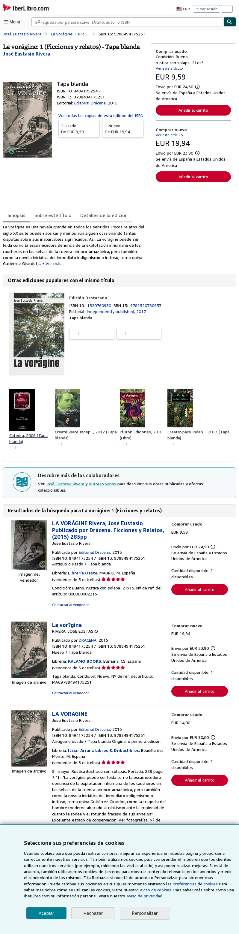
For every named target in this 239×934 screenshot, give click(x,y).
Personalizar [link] (144, 913)
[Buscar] (230, 21)
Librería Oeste (83, 575)
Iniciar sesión (206, 9)
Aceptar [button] (46, 913)
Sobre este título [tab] (51, 215)
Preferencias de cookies (168, 883)
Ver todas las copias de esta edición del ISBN (100, 115)
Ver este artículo (169, 68)
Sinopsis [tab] (16, 215)
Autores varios (102, 486)
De (79, 128)
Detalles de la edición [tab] (101, 215)
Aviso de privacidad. (109, 895)
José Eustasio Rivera (65, 486)
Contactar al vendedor (69, 607)
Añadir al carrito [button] (193, 109)
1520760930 (100, 307)
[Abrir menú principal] (13, 21)
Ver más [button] (53, 264)
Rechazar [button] (93, 913)
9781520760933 (147, 307)
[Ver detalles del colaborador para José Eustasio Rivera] (27, 53)
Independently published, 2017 (115, 313)
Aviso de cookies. (120, 889)
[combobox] (127, 21)
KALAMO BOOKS (86, 663)
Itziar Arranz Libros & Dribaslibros (103, 753)
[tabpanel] (74, 246)
